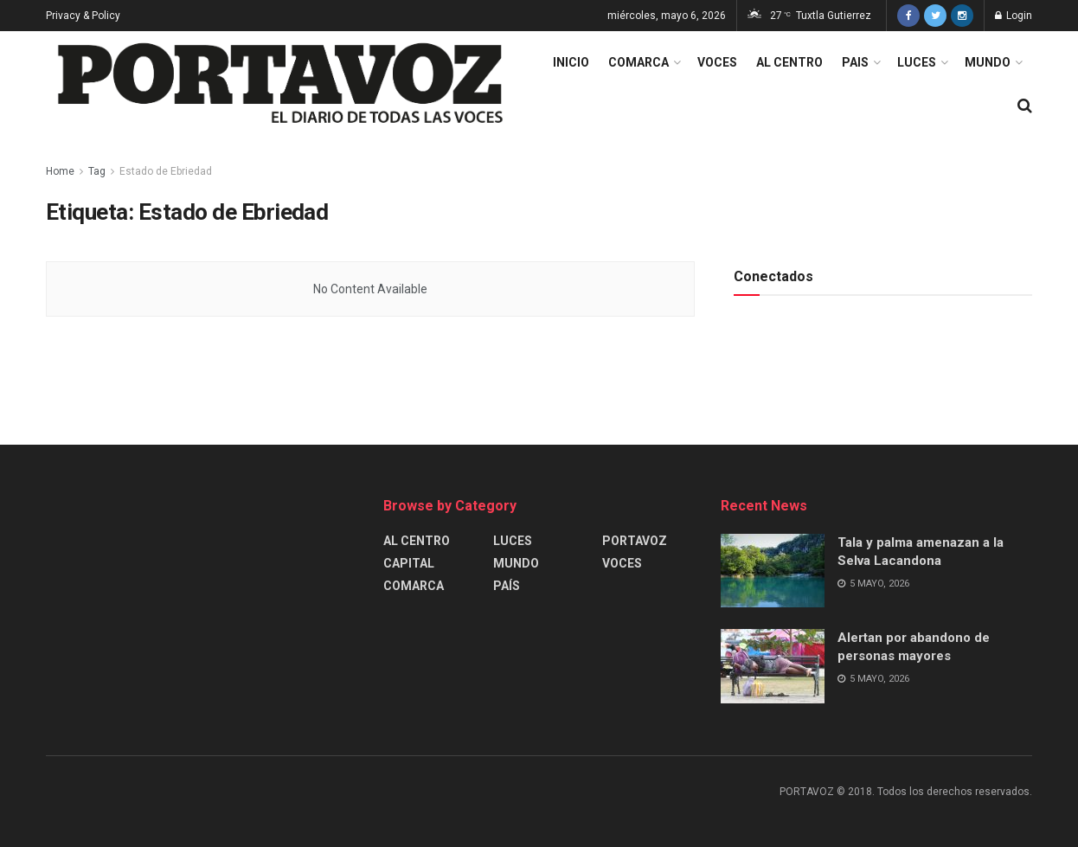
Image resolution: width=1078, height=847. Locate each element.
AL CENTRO (789, 62)
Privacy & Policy (83, 16)
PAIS (855, 62)
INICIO (571, 62)
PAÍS (506, 586)
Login (1013, 16)
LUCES (916, 62)
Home (60, 171)
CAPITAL (408, 563)
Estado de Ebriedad (165, 171)
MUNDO (988, 62)
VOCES (717, 62)
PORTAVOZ (634, 541)
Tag (97, 171)
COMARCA (638, 62)
